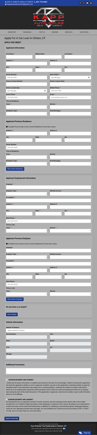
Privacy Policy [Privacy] (55, 424)
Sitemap (51, 428)
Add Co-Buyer (11, 314)
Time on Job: (10, 225)
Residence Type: (11, 111)
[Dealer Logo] (48, 18)
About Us (44, 424)
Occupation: (10, 197)
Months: (53, 104)
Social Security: (11, 74)
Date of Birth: (54, 74)
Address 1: (9, 60)
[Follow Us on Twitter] (83, 3)
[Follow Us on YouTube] (87, 3)
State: (37, 67)
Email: (52, 94)
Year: (51, 334)
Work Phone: (10, 218)
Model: (52, 341)
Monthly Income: (55, 191)
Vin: (51, 347)
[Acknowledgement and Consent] (6, 379)
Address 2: (53, 60)
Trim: (8, 347)
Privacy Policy (22, 411)
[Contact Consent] (6, 399)
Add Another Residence (15, 169)
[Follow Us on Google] (91, 3)
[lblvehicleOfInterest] (48, 330)
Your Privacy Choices (59, 428)
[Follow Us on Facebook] (80, 3)
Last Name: (68, 54)
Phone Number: (11, 144)
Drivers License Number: (14, 81)
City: (7, 67)
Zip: (66, 67)
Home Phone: (10, 94)
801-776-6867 (41, 2)
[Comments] (48, 371)
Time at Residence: (12, 101)
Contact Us (49, 424)
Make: (8, 341)
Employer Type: (11, 191)
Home (40, 424)
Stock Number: (11, 334)
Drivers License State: (57, 81)
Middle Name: (40, 54)
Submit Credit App (12, 418)
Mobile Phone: (55, 88)
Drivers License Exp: (13, 88)
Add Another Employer (14, 299)
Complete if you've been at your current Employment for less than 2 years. (31, 244)
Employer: (9, 184)
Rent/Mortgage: (55, 111)
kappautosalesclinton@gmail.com (20, 4)
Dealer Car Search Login (36, 428)
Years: (8, 104)
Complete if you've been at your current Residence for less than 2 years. (31, 127)
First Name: (10, 54)
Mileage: (9, 354)
